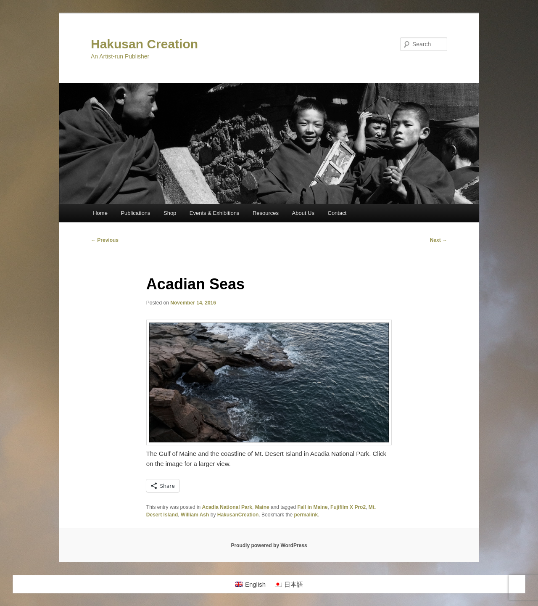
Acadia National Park (227, 507)
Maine (262, 507)
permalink (306, 515)
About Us (303, 213)
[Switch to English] (250, 584)
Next (438, 240)
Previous (105, 240)
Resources (266, 213)
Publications (135, 213)
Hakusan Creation (144, 44)
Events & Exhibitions (215, 213)
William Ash (195, 515)
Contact (337, 213)
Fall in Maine (312, 507)
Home (100, 213)
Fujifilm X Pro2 (348, 507)
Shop (170, 213)
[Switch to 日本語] (288, 584)
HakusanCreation (238, 515)
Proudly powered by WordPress (269, 545)
